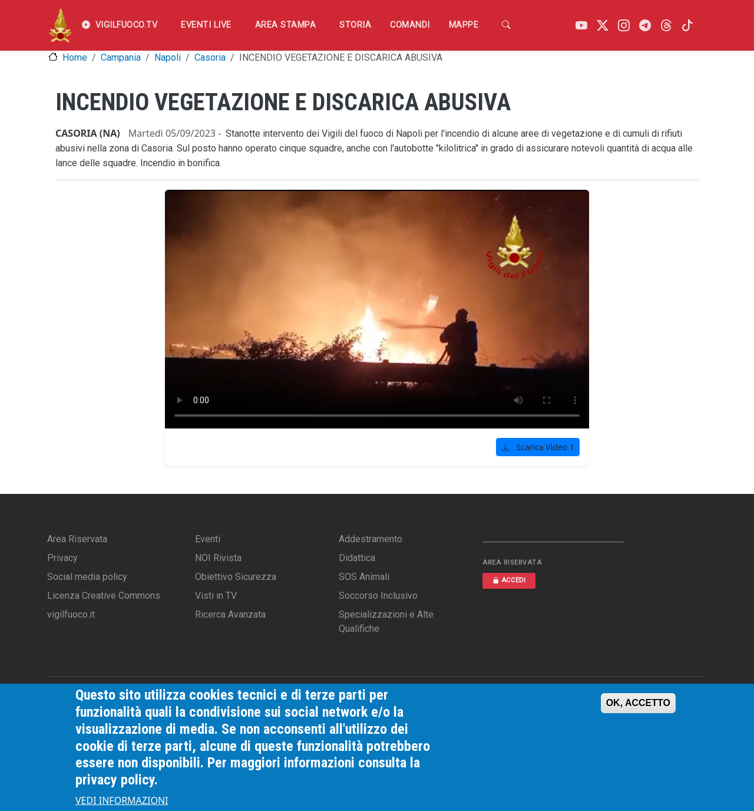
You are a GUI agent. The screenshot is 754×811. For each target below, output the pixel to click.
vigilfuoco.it (71, 614)
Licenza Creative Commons (103, 595)
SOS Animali (364, 576)
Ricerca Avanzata (230, 614)
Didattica (357, 557)
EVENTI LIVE (206, 25)
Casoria (210, 57)
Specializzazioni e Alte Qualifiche (386, 621)
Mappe (464, 25)
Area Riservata (77, 539)
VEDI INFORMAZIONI (121, 800)
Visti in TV (216, 595)
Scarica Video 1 (537, 447)
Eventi (207, 539)
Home (74, 57)
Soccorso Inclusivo (378, 595)
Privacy (62, 557)
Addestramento (370, 539)
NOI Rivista (218, 557)
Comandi (410, 25)
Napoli (167, 57)
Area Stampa (285, 25)
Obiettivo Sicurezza (235, 576)
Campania (121, 57)
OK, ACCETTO (638, 703)
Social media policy (87, 576)
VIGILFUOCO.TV (119, 25)
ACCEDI (508, 580)
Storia (355, 25)
